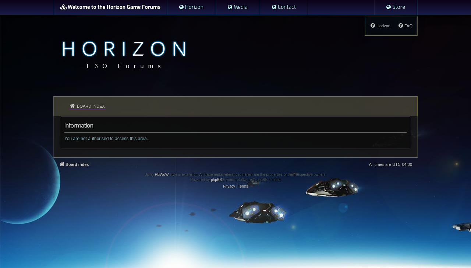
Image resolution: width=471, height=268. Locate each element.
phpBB (216, 180)
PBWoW (162, 175)
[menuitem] (191, 7)
